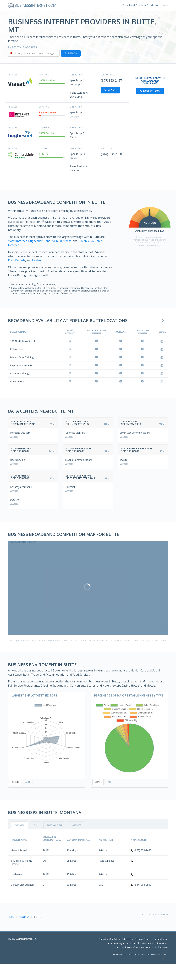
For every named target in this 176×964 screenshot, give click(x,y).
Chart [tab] (15, 782)
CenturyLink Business (59, 241)
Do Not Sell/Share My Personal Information (146, 943)
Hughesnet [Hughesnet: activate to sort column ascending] (121, 331)
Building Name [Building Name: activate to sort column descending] (18, 331)
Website (14, 436)
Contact (102, 939)
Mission (155, 5)
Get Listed (126, 939)
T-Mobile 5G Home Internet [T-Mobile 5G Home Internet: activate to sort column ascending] (96, 332)
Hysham (38, 260)
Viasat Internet (17, 241)
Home (11, 916)
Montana (24, 916)
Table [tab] (27, 782)
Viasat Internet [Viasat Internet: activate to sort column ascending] (70, 332)
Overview (19, 825)
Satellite (76, 825)
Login (165, 5)
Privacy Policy (160, 939)
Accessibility (116, 943)
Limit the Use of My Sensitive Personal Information (143, 947)
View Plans (110, 90)
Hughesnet (36, 241)
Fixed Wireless (54, 825)
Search (72, 53)
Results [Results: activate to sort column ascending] (162, 331)
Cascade (20, 260)
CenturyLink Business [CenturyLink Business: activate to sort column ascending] (142, 332)
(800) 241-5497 (151, 91)
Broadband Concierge (135, 5)
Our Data (113, 939)
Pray (11, 260)
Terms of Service (143, 939)
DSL (35, 825)
